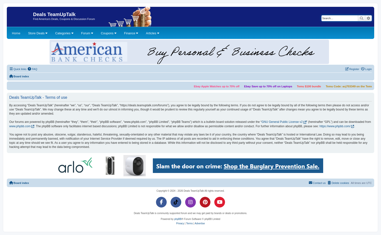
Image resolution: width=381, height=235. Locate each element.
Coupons (108, 33)
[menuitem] (32, 69)
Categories (64, 33)
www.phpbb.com (20, 126)
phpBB (178, 219)
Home (16, 33)
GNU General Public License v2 (282, 122)
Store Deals (38, 33)
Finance (131, 33)
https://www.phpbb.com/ (335, 126)
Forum (87, 33)
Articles (152, 33)
